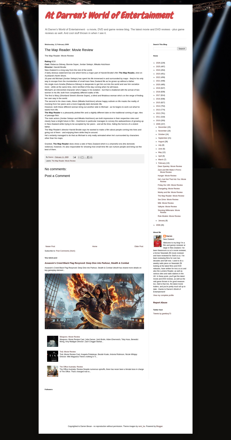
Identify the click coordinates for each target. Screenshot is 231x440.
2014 (158, 106)
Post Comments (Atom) (65, 251)
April (160, 156)
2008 (158, 225)
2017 (158, 95)
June (160, 149)
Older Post (139, 246)
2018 (158, 92)
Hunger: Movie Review (167, 176)
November (162, 131)
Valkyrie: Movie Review (167, 207)
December (162, 127)
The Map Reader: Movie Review (63, 161)
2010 (158, 120)
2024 (158, 70)
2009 (158, 124)
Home (94, 246)
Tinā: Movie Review (68, 352)
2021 (158, 81)
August (161, 142)
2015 (158, 102)
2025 (158, 66)
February (162, 163)
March (161, 160)
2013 (158, 110)
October (161, 134)
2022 (158, 77)
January (161, 221)
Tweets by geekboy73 (162, 314)
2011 (158, 117)
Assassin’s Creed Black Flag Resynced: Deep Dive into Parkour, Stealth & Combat (87, 263)
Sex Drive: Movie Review (168, 199)
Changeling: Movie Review (169, 189)
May (160, 152)
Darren (169, 236)
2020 (158, 84)
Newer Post (50, 246)
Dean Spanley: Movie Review (170, 166)
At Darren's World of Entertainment (109, 15)
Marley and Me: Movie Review (170, 192)
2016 (158, 99)
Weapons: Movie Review (70, 337)
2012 (158, 113)
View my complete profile (163, 295)
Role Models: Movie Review (169, 216)
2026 (158, 63)
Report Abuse (160, 302)
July (160, 145)
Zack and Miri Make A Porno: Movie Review (169, 171)
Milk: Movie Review (166, 203)
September (163, 138)
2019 (158, 88)
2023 (158, 74)
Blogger (159, 426)
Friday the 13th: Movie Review (170, 185)
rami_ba (141, 426)
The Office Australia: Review (71, 367)
